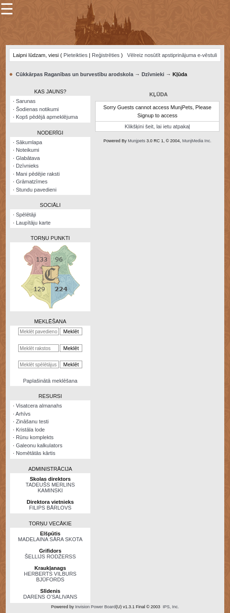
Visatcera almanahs (39, 406)
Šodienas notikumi (37, 109)
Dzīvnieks (27, 166)
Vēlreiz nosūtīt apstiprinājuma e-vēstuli (172, 55)
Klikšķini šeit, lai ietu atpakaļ (157, 126)
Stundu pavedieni (36, 190)
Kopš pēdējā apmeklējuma (47, 117)
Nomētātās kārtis (35, 453)
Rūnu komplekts (35, 437)
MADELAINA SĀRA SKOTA (50, 539)
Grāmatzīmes (31, 181)
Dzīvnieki (153, 74)
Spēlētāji (26, 214)
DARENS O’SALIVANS (50, 597)
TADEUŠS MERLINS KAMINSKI (50, 487)
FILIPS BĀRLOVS (50, 508)
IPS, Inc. (171, 606)
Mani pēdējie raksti (38, 174)
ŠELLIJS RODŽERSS (50, 556)
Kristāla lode (30, 429)
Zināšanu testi (32, 421)
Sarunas (25, 101)
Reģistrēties (106, 55)
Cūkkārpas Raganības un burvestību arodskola (74, 74)
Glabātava (28, 158)
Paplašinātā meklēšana (50, 381)
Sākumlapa (29, 142)
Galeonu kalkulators (39, 445)
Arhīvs (23, 414)
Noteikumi (27, 150)
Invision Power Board (95, 606)
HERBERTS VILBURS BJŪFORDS (50, 576)
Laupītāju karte (33, 223)
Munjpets (136, 140)
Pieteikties (76, 55)
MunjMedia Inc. (196, 140)
